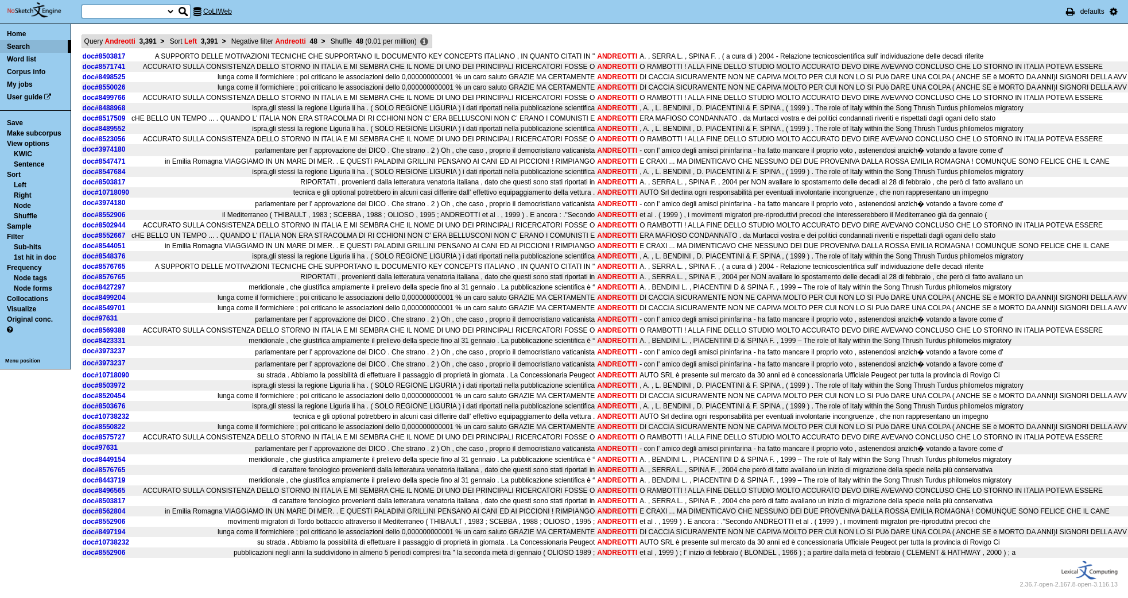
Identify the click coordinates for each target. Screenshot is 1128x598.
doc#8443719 (104, 480)
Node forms (33, 288)
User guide (24, 97)
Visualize (21, 309)
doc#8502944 (104, 225)
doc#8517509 (104, 118)
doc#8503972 (104, 385)
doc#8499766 (104, 98)
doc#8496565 (104, 491)
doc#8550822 (104, 427)
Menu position (22, 361)
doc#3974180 (104, 149)
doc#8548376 (104, 256)
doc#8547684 (104, 172)
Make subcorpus (34, 133)
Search (18, 47)
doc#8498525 (104, 77)
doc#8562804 (104, 511)
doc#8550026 (104, 87)
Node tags (30, 278)
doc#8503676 (104, 406)
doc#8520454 (104, 396)
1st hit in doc (35, 257)
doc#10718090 (106, 192)
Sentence (29, 164)
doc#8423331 (104, 341)
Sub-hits (27, 247)
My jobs (20, 84)
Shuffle (25, 216)
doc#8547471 (104, 161)
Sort (14, 175)
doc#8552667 (104, 236)
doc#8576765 (104, 267)
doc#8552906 (104, 215)
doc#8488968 (104, 108)
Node (22, 206)
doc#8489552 (104, 129)
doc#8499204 (104, 298)
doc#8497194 (104, 532)
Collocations (27, 299)
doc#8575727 (104, 437)
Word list (21, 59)
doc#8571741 (104, 67)
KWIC (23, 154)
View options (28, 144)
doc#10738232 (106, 416)
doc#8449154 (104, 460)
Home (16, 34)
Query (120, 41)
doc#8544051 (104, 246)
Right (23, 195)
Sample (19, 226)
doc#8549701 (104, 308)
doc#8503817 (104, 56)
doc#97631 (100, 318)
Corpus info (26, 72)
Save (15, 123)
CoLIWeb (217, 11)
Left (20, 185)
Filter (15, 237)
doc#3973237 (104, 351)
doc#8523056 (104, 139)
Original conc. (30, 319)
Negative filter (274, 41)
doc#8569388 (104, 330)
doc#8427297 (104, 287)
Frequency (24, 268)
